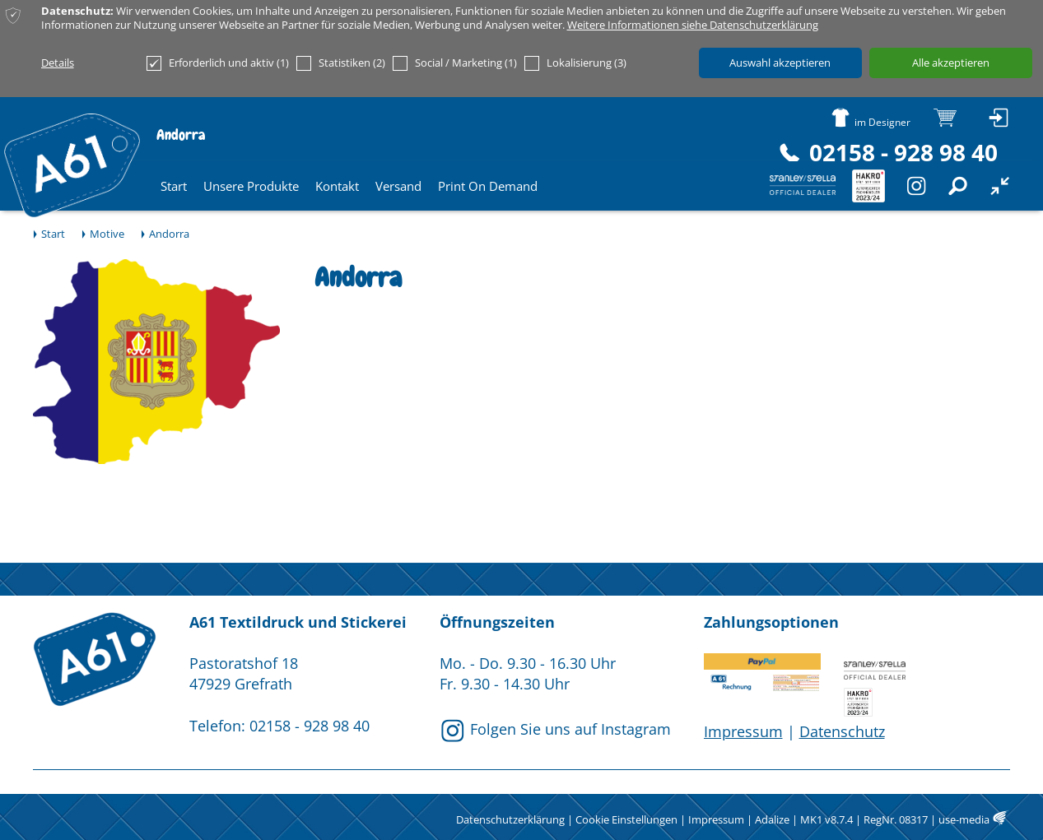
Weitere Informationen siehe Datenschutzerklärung (692, 25)
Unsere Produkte (251, 186)
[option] (156, 361)
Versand (398, 186)
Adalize (772, 819)
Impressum (743, 731)
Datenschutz (842, 731)
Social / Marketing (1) (455, 63)
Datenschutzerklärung (510, 819)
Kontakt (337, 186)
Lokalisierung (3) (575, 63)
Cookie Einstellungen (626, 819)
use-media (963, 819)
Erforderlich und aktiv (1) (218, 63)
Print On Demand (488, 186)
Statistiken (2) (340, 63)
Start (174, 186)
